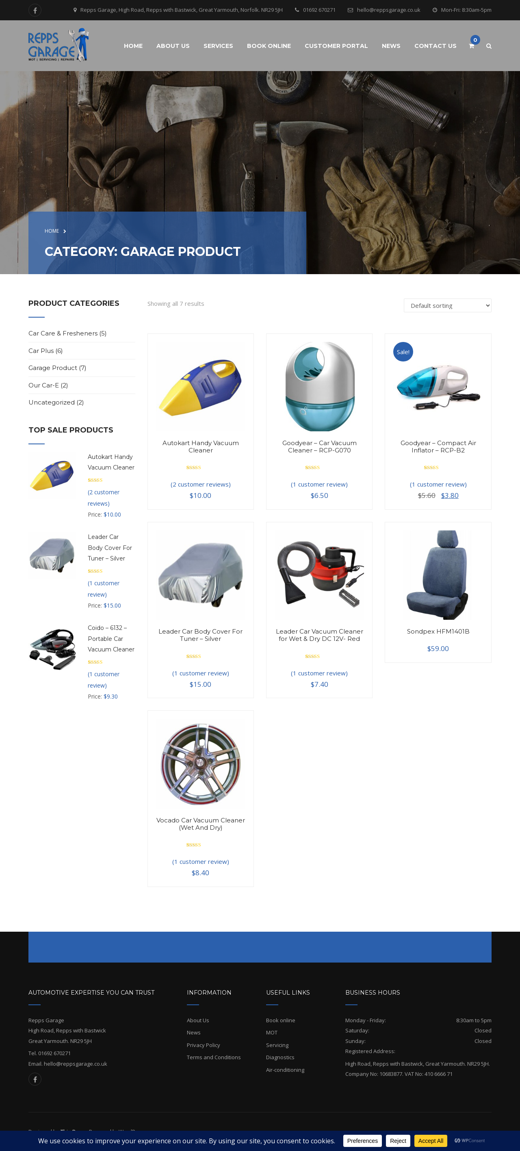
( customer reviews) (201, 484)
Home (52, 230)
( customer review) (319, 484)
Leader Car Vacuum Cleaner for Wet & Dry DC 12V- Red (319, 635)
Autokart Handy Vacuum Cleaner (200, 446)
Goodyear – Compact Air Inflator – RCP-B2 (438, 446)
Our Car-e (43, 385)
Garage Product (52, 368)
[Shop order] (448, 305)
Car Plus (41, 351)
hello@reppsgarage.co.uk (388, 9)
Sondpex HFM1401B (438, 631)
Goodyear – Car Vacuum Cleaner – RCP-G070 (319, 446)
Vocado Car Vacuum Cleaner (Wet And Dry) (200, 823)
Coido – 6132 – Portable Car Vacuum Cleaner (111, 638)
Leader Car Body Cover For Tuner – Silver (200, 635)
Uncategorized (51, 402)
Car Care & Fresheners (63, 333)
